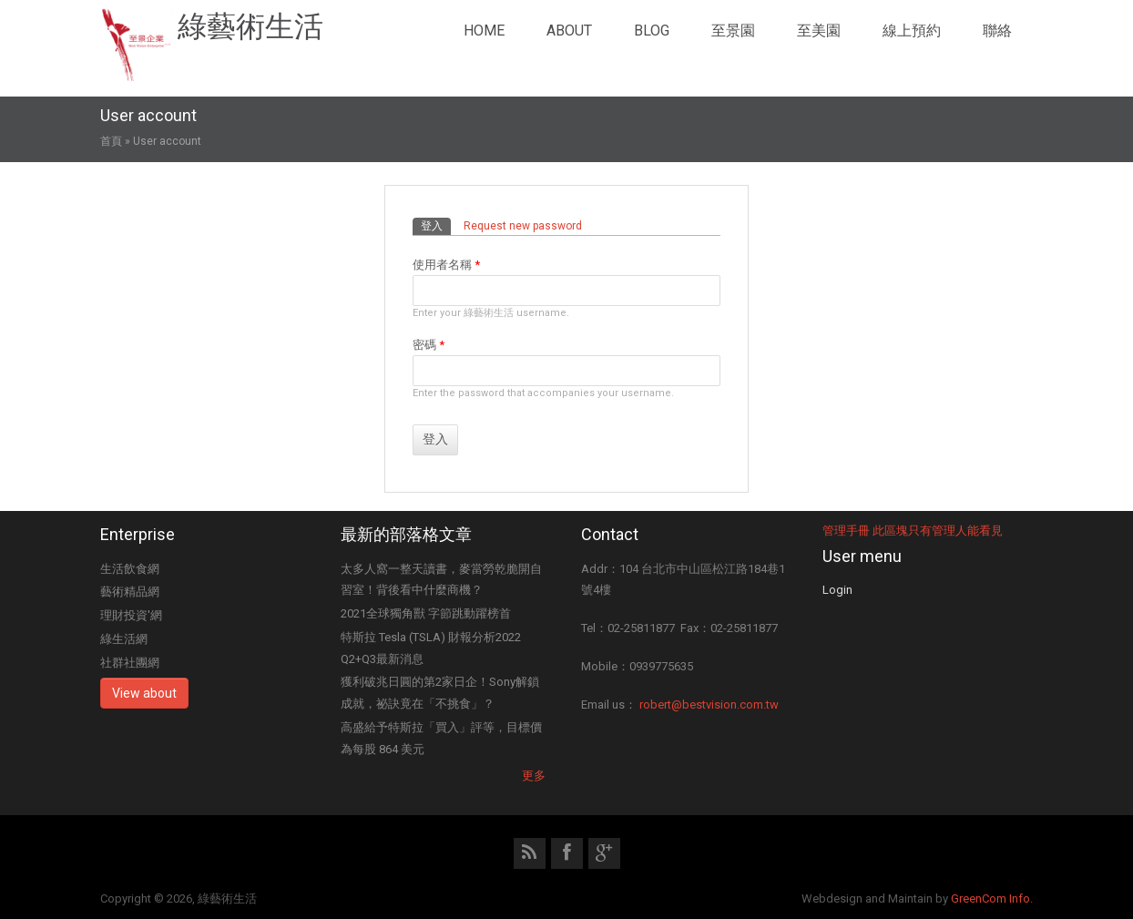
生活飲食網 (129, 569)
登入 (436, 225)
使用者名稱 (446, 264)
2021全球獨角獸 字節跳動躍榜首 (426, 613)
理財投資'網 (131, 615)
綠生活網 (124, 639)
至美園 (819, 30)
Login (837, 590)
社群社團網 (129, 662)
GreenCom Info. (992, 898)
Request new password (523, 226)
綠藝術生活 (250, 26)
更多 (534, 775)
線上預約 (912, 30)
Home (484, 30)
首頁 (111, 141)
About (569, 30)
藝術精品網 (129, 591)
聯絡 (997, 30)
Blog (651, 30)
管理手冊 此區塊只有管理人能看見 (912, 530)
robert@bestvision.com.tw (709, 704)
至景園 (733, 30)
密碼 (428, 345)
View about (144, 693)
